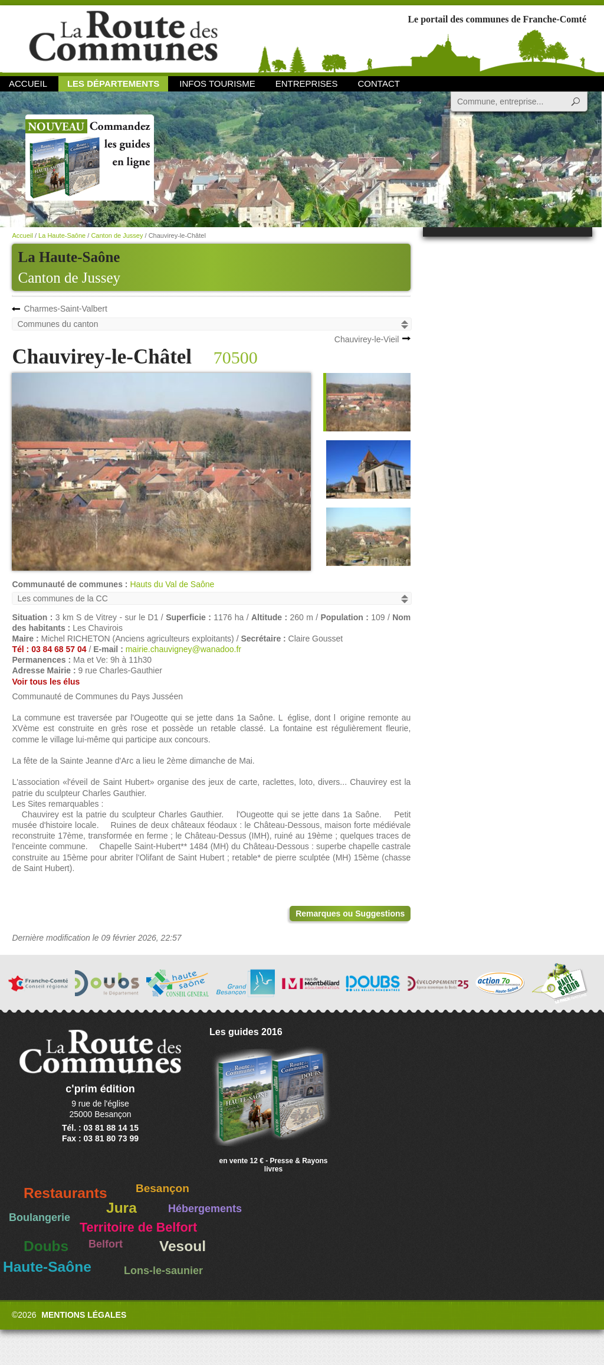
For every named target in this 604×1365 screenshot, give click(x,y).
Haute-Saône (47, 1267)
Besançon (162, 1188)
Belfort (105, 1244)
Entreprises (306, 83)
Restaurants (65, 1193)
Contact (379, 83)
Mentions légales (83, 1315)
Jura (121, 1208)
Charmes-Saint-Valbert (65, 308)
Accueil (28, 83)
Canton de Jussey (69, 278)
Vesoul (182, 1246)
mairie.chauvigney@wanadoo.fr (183, 649)
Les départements (113, 83)
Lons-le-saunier (163, 1270)
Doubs (46, 1246)
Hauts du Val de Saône (172, 584)
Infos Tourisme (217, 83)
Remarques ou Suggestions (350, 913)
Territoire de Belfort (138, 1227)
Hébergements (205, 1209)
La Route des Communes (123, 38)
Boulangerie (39, 1217)
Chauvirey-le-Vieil (366, 339)
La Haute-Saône (62, 235)
